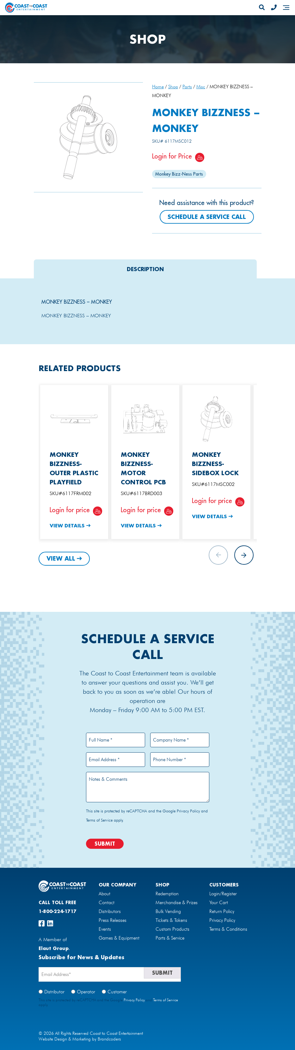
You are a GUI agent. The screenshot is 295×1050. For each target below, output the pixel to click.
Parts (187, 86)
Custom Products (172, 929)
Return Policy (221, 911)
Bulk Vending (168, 911)
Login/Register (223, 894)
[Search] (262, 7)
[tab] (145, 269)
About (104, 894)
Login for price (70, 510)
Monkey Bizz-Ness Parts (179, 174)
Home (158, 86)
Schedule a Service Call (207, 217)
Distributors (110, 911)
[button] (244, 555)
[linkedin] (50, 923)
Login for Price (172, 156)
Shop (173, 86)
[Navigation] (286, 7)
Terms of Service (99, 820)
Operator (86, 992)
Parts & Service (170, 938)
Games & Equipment (119, 938)
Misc (200, 86)
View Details (67, 525)
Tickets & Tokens (171, 920)
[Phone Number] (274, 7)
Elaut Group (54, 948)
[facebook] (42, 923)
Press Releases (112, 920)
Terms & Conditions (228, 929)
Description (145, 269)
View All (60, 558)
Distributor (54, 992)
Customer (117, 992)
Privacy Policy (188, 810)
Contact (106, 902)
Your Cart (218, 902)
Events (105, 929)
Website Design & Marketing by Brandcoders (80, 1038)
